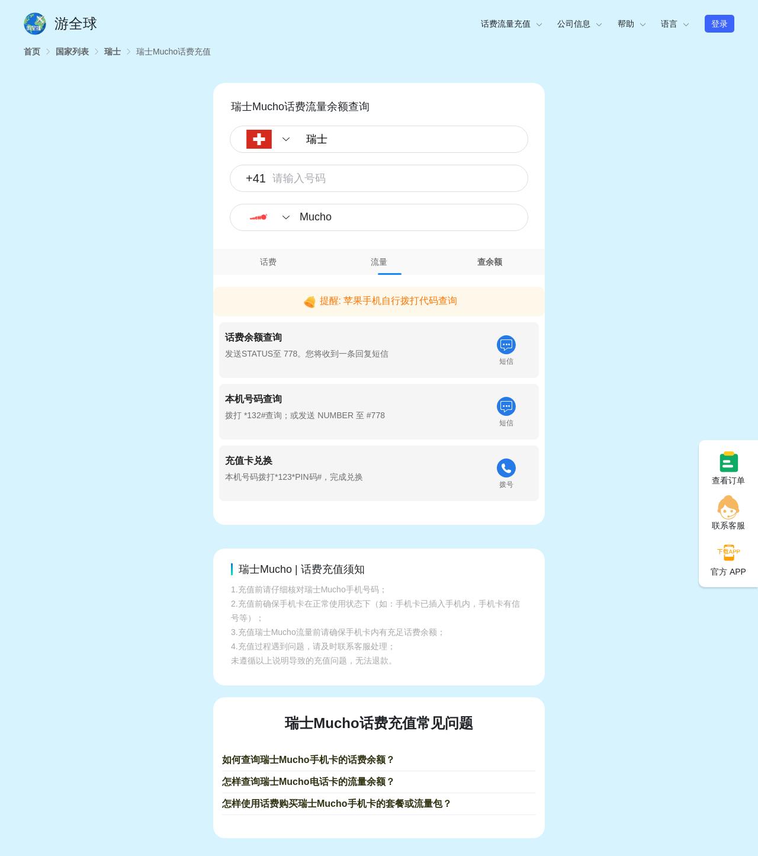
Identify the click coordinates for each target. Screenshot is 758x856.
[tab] (268, 262)
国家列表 (72, 51)
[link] (32, 51)
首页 (32, 51)
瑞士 (112, 51)
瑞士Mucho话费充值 (173, 51)
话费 (268, 262)
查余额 (489, 262)
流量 (379, 262)
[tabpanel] (379, 391)
